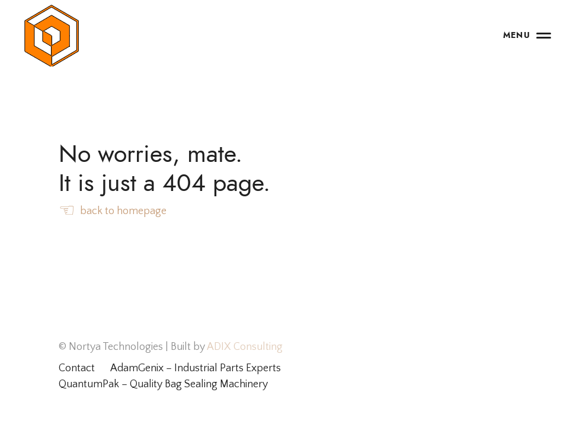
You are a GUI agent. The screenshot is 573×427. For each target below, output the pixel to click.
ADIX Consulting (244, 347)
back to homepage (113, 211)
